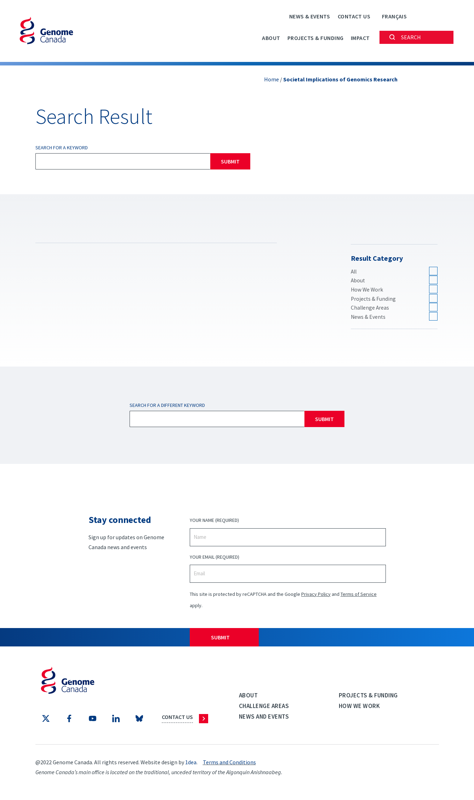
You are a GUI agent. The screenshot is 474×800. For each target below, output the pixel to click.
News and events (264, 718)
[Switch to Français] (394, 16)
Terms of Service (359, 595)
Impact (360, 37)
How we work (359, 707)
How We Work (367, 290)
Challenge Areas (370, 308)
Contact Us (354, 16)
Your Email (214, 558)
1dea (190, 763)
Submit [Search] (230, 161)
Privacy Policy (316, 595)
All (354, 271)
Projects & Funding (315, 37)
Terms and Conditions (229, 763)
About (271, 37)
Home (271, 79)
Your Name (214, 522)
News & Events (309, 16)
